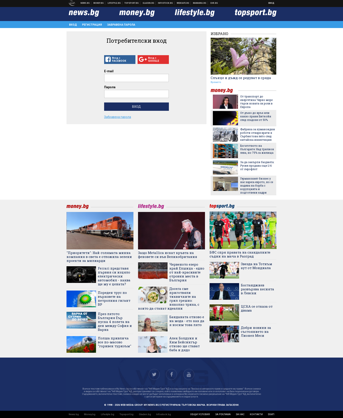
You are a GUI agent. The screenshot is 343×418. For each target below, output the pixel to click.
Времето (216, 82)
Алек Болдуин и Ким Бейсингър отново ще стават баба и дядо (184, 344)
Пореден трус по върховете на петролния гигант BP (114, 298)
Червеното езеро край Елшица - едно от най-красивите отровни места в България (186, 272)
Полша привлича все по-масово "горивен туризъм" (114, 342)
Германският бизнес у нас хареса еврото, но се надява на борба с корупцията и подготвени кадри (256, 185)
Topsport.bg (126, 414)
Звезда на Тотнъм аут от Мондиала (256, 266)
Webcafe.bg (183, 3)
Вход (271, 3)
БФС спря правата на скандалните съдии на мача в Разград (240, 254)
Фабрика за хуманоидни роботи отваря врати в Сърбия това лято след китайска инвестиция (257, 134)
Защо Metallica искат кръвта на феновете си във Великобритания (167, 254)
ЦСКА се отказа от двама (257, 308)
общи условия (200, 414)
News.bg (74, 414)
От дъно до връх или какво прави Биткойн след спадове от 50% (255, 116)
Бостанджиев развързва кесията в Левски (257, 289)
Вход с (119, 59)
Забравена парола (121, 24)
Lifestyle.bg (107, 414)
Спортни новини (131, 3)
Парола (110, 87)
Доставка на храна (148, 3)
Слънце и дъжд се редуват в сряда (241, 78)
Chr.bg (214, 3)
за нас (240, 414)
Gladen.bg (145, 414)
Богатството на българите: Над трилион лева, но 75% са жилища (257, 149)
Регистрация (92, 24)
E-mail (109, 71)
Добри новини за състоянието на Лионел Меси (256, 331)
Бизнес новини (98, 3)
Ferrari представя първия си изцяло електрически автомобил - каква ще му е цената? (114, 276)
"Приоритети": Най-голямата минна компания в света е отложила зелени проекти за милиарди (99, 256)
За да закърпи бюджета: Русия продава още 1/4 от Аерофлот (257, 165)
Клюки (114, 3)
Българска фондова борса (165, 3)
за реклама (223, 414)
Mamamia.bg (200, 3)
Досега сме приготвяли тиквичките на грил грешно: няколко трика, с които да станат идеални (168, 298)
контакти (256, 414)
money (224, 90)
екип (271, 414)
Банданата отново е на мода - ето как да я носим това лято (186, 321)
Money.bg (89, 414)
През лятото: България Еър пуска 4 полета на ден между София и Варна (115, 322)
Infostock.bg (163, 414)
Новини (85, 3)
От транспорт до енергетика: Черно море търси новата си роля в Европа (256, 102)
